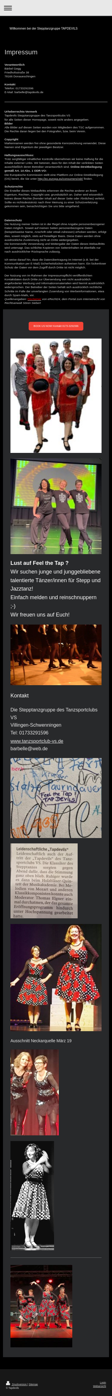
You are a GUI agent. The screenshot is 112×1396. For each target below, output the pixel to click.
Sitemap (33, 1384)
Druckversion (16, 1384)
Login (103, 1382)
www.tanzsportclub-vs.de (36, 741)
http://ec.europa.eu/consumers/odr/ (60, 178)
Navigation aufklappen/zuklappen (56, 7)
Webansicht (99, 1386)
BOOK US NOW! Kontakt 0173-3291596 (55, 326)
